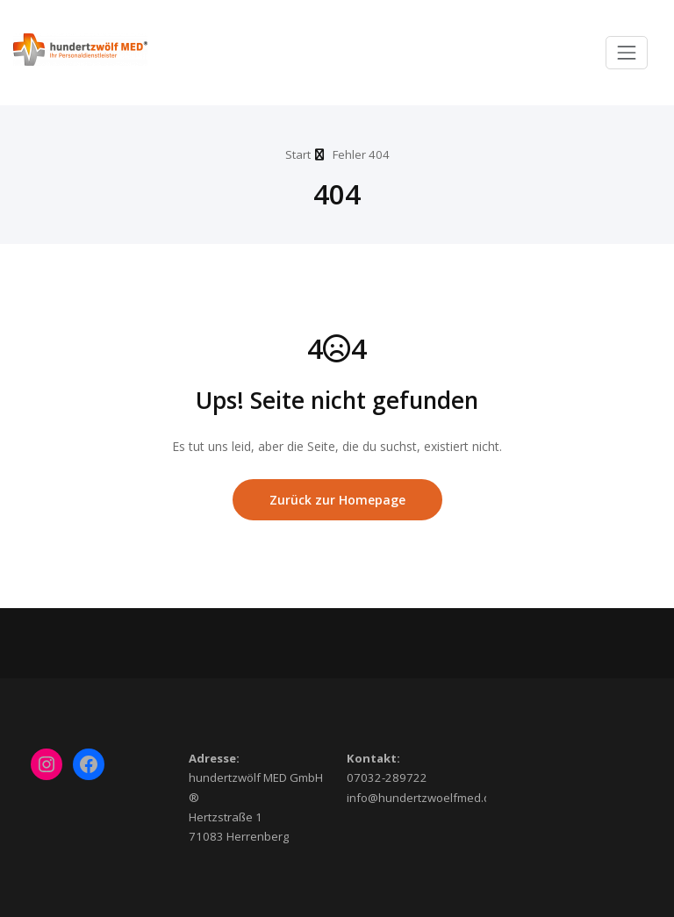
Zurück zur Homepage (337, 499)
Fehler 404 (361, 154)
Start (298, 154)
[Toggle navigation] (627, 52)
